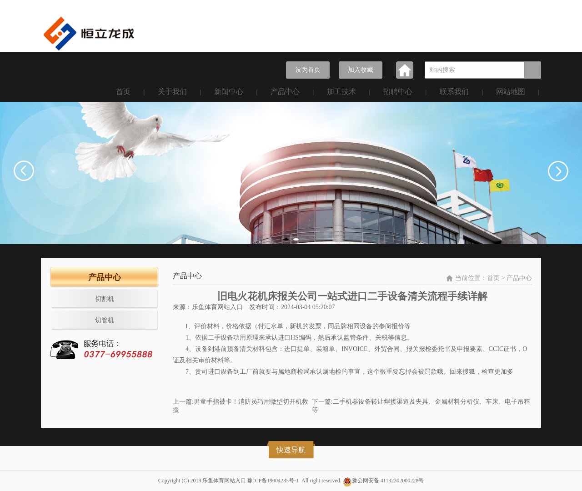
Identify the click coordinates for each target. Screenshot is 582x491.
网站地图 (510, 91)
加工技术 (341, 91)
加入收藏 (360, 69)
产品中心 (285, 91)
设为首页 (308, 69)
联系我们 (454, 91)
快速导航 (291, 450)
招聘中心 (397, 91)
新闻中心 (228, 91)
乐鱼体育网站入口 (217, 307)
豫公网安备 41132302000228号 (388, 480)
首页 (123, 91)
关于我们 (172, 91)
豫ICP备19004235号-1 (273, 480)
